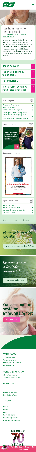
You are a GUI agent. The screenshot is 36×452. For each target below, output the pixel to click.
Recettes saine (8, 383)
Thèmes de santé (9, 357)
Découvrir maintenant (15, 280)
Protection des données (11, 420)
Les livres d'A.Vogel (9, 212)
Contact (6, 407)
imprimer (26, 220)
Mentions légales (9, 415)
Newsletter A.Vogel (10, 395)
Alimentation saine (10, 375)
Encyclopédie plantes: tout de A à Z (14, 210)
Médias (5, 409)
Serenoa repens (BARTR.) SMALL (13, 110)
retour (5, 220)
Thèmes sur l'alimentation (11, 207)
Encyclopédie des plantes (12, 363)
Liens (5, 412)
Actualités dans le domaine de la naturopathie (23, 448)
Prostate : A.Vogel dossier (11, 105)
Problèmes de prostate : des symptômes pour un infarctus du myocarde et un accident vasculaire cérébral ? (15, 114)
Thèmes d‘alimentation (11, 378)
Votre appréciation (8, 36)
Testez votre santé (10, 360)
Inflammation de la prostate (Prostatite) (15, 118)
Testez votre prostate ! (10, 107)
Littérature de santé (10, 366)
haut (15, 220)
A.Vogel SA (7, 401)
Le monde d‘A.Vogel (10, 392)
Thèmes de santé (8, 205)
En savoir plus (11, 320)
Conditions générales (10, 418)
